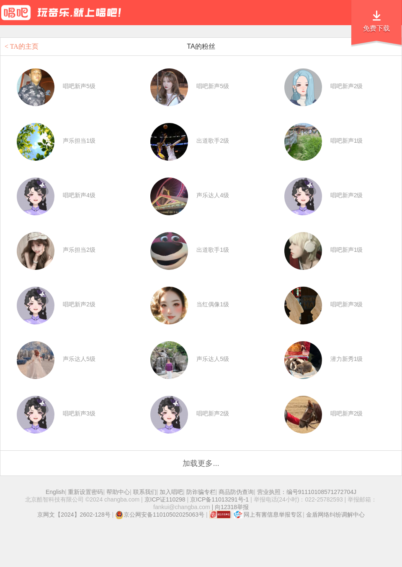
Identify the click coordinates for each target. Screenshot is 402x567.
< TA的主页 (22, 46)
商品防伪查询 (236, 492)
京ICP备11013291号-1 (219, 499)
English (55, 492)
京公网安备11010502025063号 (159, 514)
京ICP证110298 (165, 499)
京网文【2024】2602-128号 (73, 514)
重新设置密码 (85, 492)
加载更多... (201, 463)
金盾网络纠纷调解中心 (335, 514)
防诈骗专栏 (201, 492)
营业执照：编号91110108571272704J (306, 492)
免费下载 (376, 28)
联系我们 (145, 492)
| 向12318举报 (229, 507)
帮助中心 (118, 492)
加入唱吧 (171, 492)
